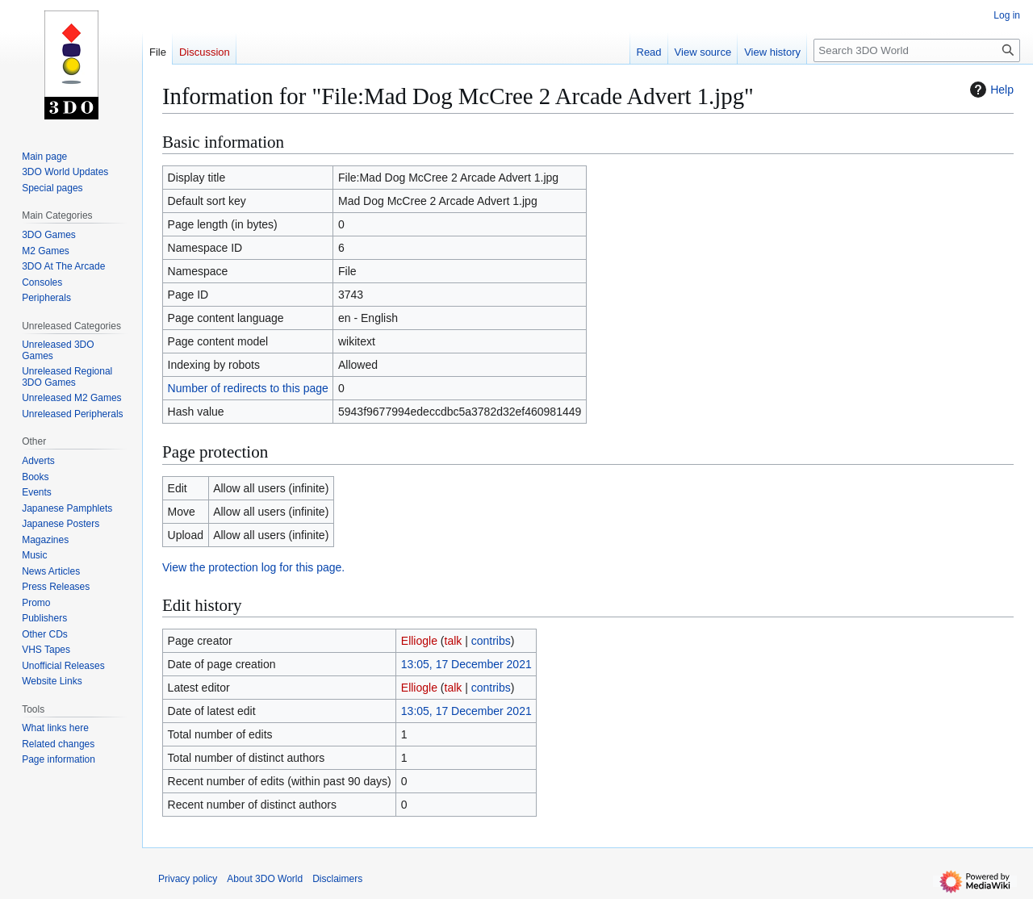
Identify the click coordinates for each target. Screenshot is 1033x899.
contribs (491, 640)
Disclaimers (337, 878)
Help (990, 90)
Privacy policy (187, 878)
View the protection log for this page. (253, 567)
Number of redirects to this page (248, 388)
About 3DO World (265, 878)
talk (453, 640)
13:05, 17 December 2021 (466, 664)
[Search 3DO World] (916, 50)
